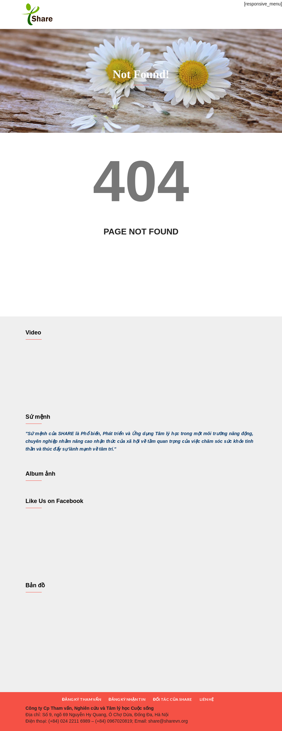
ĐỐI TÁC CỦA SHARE (172, 699)
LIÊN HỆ (207, 699)
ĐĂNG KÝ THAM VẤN (81, 699)
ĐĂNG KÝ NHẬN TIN (127, 699)
